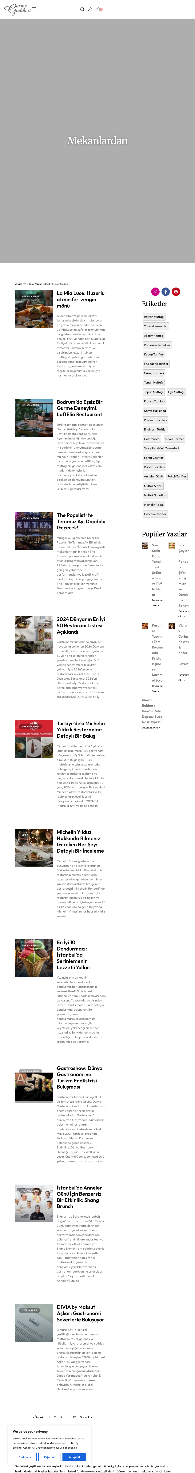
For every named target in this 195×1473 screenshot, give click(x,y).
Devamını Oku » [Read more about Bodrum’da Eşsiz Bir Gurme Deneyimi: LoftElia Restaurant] (65, 498)
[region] (49, 1445)
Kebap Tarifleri (154, 354)
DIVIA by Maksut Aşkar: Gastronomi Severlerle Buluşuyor (80, 1313)
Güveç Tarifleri (154, 373)
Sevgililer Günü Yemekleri (161, 448)
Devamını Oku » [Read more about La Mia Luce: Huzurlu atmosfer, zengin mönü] (65, 385)
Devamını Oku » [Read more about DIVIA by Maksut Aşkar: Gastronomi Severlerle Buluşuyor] (65, 1399)
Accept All (74, 1457)
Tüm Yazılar (35, 284)
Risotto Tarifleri (154, 467)
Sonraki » (86, 1417)
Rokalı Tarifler (176, 476)
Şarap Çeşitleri (154, 458)
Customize (25, 1457)
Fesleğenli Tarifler (156, 364)
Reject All (49, 1457)
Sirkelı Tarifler (174, 439)
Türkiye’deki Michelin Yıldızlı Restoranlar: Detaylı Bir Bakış (81, 729)
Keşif (47, 284)
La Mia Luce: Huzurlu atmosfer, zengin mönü (81, 299)
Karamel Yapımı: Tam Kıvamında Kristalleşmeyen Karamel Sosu (157, 652)
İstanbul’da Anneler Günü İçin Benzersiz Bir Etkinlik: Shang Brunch (79, 1197)
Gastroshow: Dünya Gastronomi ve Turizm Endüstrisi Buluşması (79, 1077)
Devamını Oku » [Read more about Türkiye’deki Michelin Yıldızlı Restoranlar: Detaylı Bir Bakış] (65, 815)
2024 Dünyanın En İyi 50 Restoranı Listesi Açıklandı (81, 625)
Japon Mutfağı (153, 392)
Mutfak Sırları (153, 486)
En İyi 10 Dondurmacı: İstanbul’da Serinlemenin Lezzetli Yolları (74, 955)
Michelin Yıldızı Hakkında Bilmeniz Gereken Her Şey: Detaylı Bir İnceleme (80, 841)
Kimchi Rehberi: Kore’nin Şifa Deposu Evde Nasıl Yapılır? (152, 711)
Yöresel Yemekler (156, 326)
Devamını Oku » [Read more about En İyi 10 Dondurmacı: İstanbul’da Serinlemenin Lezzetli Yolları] (65, 1051)
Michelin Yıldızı (154, 504)
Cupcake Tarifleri (155, 514)
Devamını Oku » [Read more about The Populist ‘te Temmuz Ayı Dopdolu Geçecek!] (65, 602)
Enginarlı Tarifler (155, 429)
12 (74, 1417)
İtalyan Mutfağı (154, 317)
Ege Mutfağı (176, 392)
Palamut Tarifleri (155, 420)
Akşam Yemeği (154, 336)
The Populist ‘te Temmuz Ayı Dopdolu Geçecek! (81, 521)
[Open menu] (34, 8)
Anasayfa (20, 284)
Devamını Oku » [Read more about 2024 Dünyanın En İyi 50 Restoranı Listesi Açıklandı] (65, 706)
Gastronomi (152, 439)
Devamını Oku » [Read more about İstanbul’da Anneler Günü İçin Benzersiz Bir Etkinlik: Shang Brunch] (65, 1290)
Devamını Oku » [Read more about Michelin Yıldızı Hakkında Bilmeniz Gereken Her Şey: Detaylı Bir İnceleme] (65, 925)
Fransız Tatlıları (154, 401)
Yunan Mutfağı (153, 382)
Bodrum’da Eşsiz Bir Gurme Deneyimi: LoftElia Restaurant (80, 408)
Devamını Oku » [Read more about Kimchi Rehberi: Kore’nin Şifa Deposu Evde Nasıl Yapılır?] (151, 727)
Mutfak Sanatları (155, 495)
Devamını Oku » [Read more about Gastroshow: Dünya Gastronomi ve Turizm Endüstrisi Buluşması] (65, 1170)
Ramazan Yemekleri (157, 345)
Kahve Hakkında (155, 411)
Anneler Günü (153, 476)
